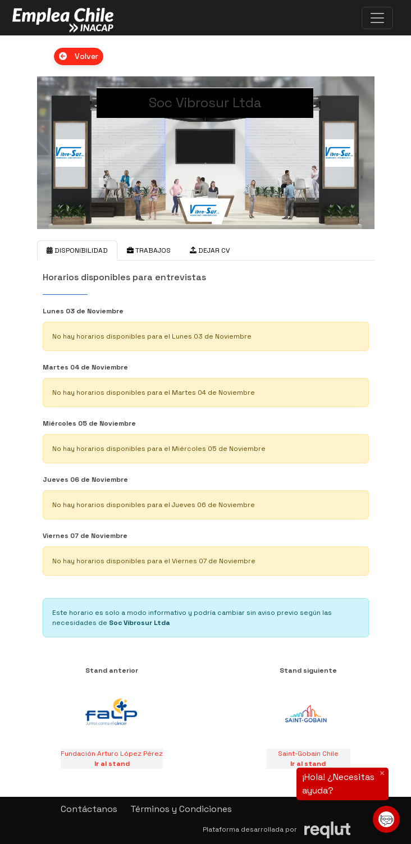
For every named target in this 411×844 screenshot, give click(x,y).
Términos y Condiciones (181, 809)
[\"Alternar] (377, 18)
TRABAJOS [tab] (149, 250)
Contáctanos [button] (89, 809)
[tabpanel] (206, 451)
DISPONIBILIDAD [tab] (77, 250)
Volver (78, 56)
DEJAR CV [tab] (210, 250)
